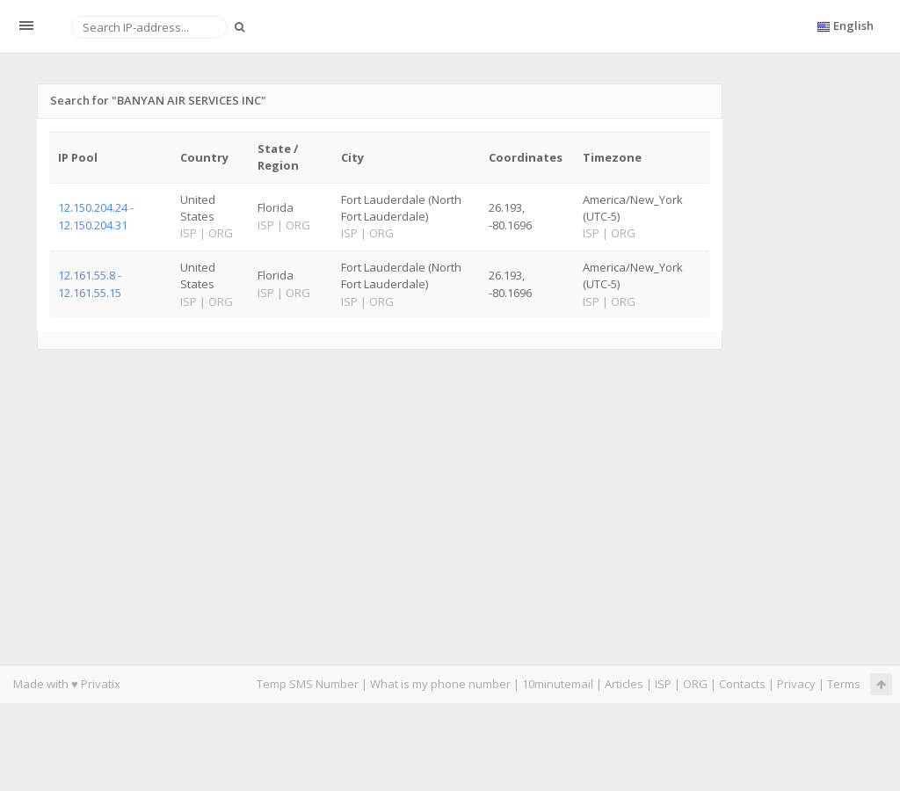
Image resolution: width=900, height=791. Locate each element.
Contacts (742, 684)
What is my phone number (440, 684)
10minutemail (557, 684)
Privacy (796, 684)
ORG (695, 684)
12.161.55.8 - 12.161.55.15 (89, 283)
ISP (663, 684)
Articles (624, 684)
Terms (843, 684)
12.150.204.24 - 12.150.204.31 (96, 216)
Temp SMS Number (308, 684)
